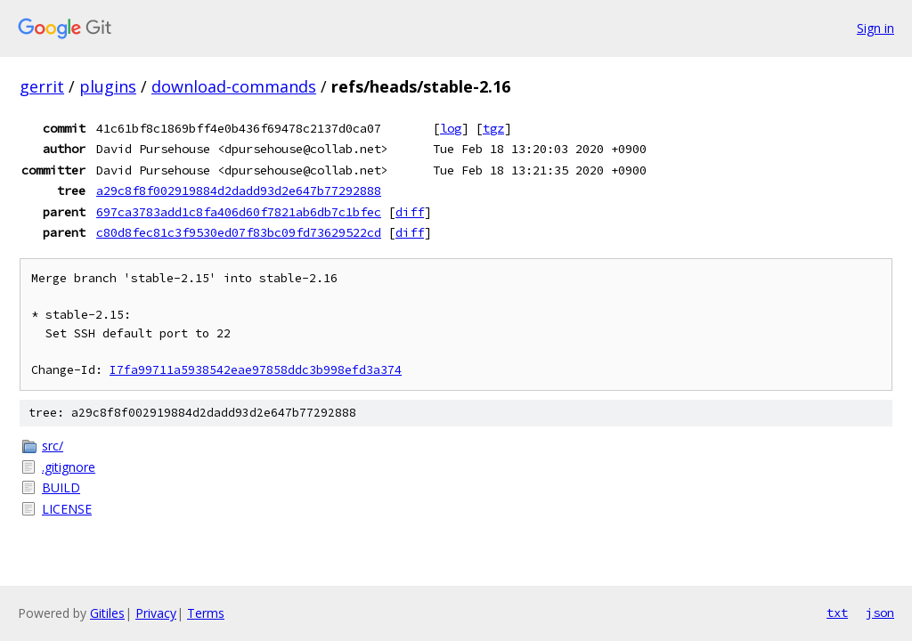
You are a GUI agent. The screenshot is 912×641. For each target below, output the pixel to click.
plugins (107, 86)
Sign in (875, 28)
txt (837, 612)
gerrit (42, 86)
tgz (493, 128)
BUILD (61, 487)
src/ (52, 445)
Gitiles (107, 612)
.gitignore (68, 466)
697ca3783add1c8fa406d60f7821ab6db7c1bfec (238, 212)
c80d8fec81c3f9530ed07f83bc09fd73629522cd (238, 232)
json (880, 612)
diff (409, 212)
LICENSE (67, 508)
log (450, 128)
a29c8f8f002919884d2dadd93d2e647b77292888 (238, 191)
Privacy (155, 612)
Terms (205, 612)
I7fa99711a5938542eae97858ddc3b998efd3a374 (256, 369)
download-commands (233, 86)
